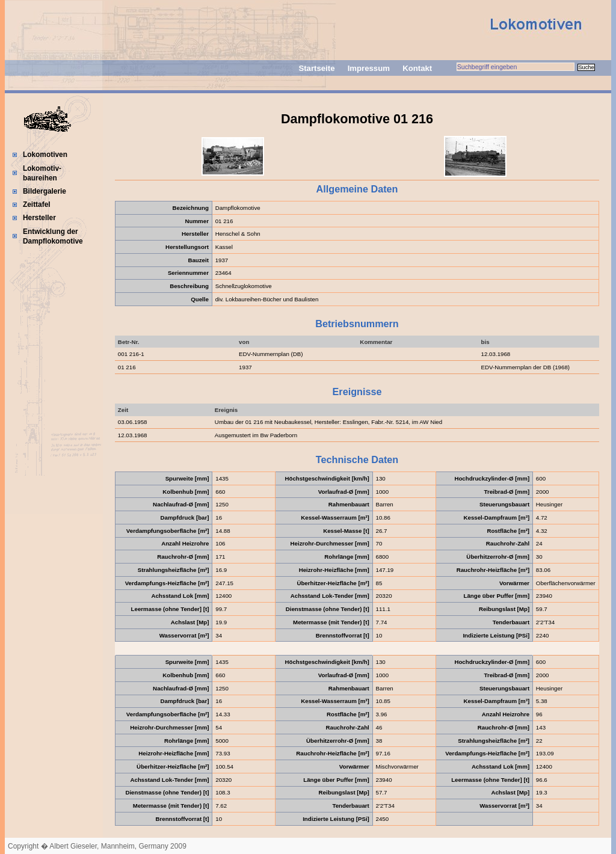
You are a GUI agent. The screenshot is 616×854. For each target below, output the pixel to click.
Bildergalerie (44, 191)
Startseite (316, 68)
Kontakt (417, 68)
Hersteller (39, 218)
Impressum (369, 68)
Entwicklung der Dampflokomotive (53, 236)
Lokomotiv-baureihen (42, 173)
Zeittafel (37, 204)
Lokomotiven (45, 154)
